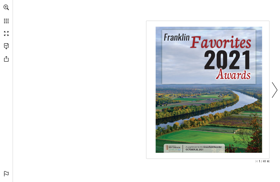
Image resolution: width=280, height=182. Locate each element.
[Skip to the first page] (257, 161)
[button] (6, 7)
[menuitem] (6, 14)
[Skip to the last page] (268, 161)
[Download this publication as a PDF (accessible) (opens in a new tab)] (6, 46)
